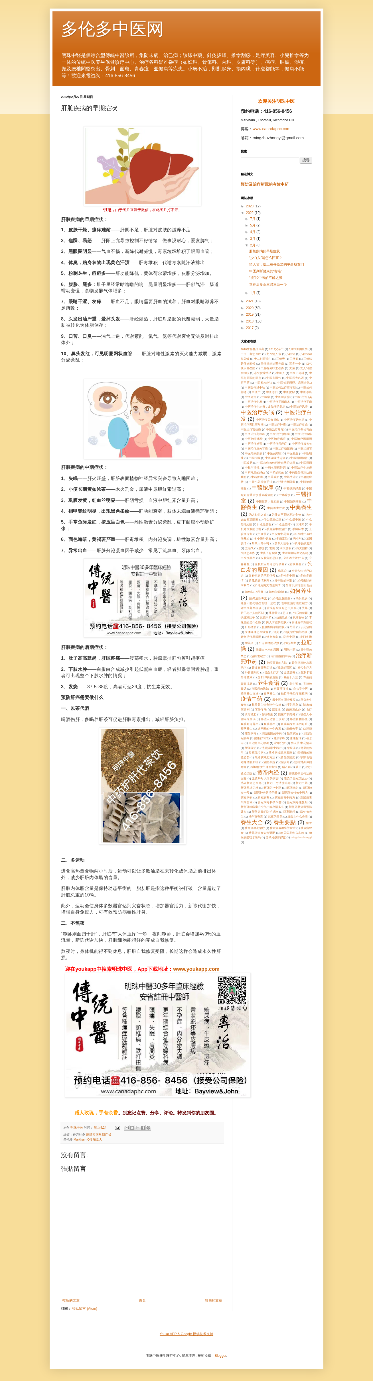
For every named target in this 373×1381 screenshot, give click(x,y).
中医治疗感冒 (253, 443)
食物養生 (267, 714)
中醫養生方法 (276, 508)
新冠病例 (246, 797)
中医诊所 (306, 392)
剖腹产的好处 (286, 714)
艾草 (305, 608)
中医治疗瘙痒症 (277, 443)
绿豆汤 (291, 747)
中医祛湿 (254, 457)
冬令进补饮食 (262, 538)
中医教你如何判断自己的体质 (276, 462)
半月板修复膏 (303, 543)
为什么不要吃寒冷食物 (286, 514)
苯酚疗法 (261, 709)
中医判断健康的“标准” (265, 271)
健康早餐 (279, 738)
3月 (253, 239)
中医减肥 (246, 462)
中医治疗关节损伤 (267, 419)
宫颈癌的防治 (260, 688)
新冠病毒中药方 (285, 797)
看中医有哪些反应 (283, 699)
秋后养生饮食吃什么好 (266, 704)
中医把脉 (289, 392)
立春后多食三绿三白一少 (268, 285)
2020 (250, 308)
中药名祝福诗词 (275, 467)
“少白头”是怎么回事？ (265, 258)
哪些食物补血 (299, 719)
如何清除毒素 (258, 598)
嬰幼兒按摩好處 (276, 837)
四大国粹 (302, 548)
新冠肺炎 (292, 787)
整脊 (309, 823)
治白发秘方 (258, 656)
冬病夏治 (282, 538)
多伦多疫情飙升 (259, 580)
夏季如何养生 (250, 724)
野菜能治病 (256, 752)
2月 (253, 245)
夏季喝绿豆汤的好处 (294, 724)
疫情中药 (252, 699)
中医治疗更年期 (294, 419)
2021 (250, 301)
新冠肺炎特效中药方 (295, 792)
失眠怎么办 (248, 553)
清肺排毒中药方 (271, 747)
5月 (253, 225)
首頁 (142, 1300)
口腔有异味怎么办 (272, 368)
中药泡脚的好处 (255, 472)
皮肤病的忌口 (269, 557)
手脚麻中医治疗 (276, 529)
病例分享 (292, 728)
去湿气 (249, 548)
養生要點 (284, 822)
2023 (250, 206)
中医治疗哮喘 (274, 429)
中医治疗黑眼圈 (301, 438)
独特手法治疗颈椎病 (294, 693)
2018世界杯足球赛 (252, 349)
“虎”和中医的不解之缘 (265, 278)
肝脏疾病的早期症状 (264, 251)
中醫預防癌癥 (293, 501)
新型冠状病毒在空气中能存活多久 (262, 806)
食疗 (309, 709)
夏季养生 (270, 724)
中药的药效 (277, 472)
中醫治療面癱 (286, 481)
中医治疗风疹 (299, 406)
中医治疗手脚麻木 (278, 401)
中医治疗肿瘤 (277, 424)
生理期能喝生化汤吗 (295, 553)
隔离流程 (289, 811)
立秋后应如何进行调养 (269, 564)
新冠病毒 (263, 797)
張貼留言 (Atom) (84, 1309)
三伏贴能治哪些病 (272, 363)
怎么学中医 (300, 688)
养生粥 (293, 683)
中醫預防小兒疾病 (267, 501)
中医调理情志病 (275, 457)
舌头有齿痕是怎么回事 (282, 608)
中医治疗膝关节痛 (256, 448)
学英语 (249, 643)
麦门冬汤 (306, 636)
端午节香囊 (256, 816)
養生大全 (252, 822)
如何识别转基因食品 (299, 585)
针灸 (276, 632)
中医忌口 (272, 392)
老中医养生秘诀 (251, 608)
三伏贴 (294, 358)
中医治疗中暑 (253, 401)
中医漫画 (306, 462)
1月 (253, 293)
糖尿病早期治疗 (255, 828)
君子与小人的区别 (252, 612)
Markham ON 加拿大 (88, 1139)
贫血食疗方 (271, 672)
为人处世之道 (258, 514)
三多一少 (295, 363)
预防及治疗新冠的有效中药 (265, 184)
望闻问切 (251, 747)
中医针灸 (251, 397)
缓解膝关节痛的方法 (264, 767)
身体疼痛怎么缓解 (256, 632)
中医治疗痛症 (277, 438)
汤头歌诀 (302, 598)
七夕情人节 (273, 354)
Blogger (220, 1356)
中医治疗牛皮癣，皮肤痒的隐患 (265, 406)
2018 (250, 321)
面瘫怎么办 (293, 709)
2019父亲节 (276, 349)
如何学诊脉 (276, 591)
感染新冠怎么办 (251, 783)
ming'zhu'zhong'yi (301, 837)
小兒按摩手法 (262, 373)
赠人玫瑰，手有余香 (96, 1113)
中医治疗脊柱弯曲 (300, 429)
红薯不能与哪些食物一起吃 (258, 603)
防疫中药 (289, 636)
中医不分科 (297, 373)
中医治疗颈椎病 (280, 434)
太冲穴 (300, 524)
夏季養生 (246, 728)
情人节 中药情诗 (301, 743)
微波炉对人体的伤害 (265, 778)
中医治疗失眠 (257, 412)
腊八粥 (286, 767)
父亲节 (262, 534)
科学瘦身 (292, 704)
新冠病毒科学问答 (270, 802)
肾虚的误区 (284, 667)
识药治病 (306, 627)
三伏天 (280, 358)
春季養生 (270, 693)
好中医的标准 (283, 580)
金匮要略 (289, 672)
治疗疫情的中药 (281, 656)
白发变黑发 (248, 557)
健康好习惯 (261, 738)
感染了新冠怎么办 (296, 778)
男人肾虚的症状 (276, 622)
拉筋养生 (290, 643)
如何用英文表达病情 (267, 585)
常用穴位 (280, 743)
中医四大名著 (295, 377)
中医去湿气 (273, 377)
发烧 (272, 548)
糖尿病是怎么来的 (292, 832)
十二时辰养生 (262, 358)
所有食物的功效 (269, 643)
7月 (253, 219)
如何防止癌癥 (254, 591)
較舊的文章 (213, 1300)
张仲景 (273, 612)
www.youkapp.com (196, 969)
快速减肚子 (248, 617)
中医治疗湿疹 (303, 434)
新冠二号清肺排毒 (279, 783)
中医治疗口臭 (303, 397)
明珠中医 (290, 649)
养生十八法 (290, 677)
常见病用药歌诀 (259, 743)
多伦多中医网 (112, 28)
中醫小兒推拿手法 (260, 481)
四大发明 (285, 548)
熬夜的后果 (275, 816)
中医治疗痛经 (254, 438)
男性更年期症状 (302, 622)
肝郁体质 (251, 627)
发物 (261, 548)
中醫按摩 (262, 488)
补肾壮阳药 (252, 672)
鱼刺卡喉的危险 (268, 677)
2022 (250, 213)
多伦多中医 (287, 575)
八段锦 (290, 354)
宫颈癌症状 (281, 688)
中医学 (265, 397)
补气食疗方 (304, 667)
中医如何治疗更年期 (283, 387)
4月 (253, 232)
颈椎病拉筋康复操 (280, 752)
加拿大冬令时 (260, 543)
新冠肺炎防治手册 (265, 792)
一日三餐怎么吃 (251, 354)
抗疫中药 (265, 617)
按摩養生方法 (250, 693)
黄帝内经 (268, 773)
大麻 (292, 368)
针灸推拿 (272, 636)
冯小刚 (297, 538)
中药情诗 (289, 477)
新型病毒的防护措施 (265, 811)
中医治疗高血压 (255, 434)
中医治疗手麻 (303, 401)
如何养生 (301, 591)
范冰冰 (276, 709)
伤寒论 (282, 570)
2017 (250, 328)
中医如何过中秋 (255, 387)
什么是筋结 (283, 524)
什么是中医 (293, 519)
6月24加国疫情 (298, 349)
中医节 (256, 392)
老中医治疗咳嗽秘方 (294, 603)
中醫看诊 (285, 495)
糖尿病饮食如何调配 (262, 832)
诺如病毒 (251, 733)
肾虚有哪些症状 (262, 667)
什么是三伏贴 (272, 519)
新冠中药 (302, 783)
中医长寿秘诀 (263, 382)
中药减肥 (273, 477)
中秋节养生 (252, 467)
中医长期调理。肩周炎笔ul (294, 382)
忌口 (285, 612)
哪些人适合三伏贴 (273, 719)
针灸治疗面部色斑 (296, 632)
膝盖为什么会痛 (297, 816)
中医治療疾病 (253, 453)
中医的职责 (274, 453)
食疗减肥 (251, 714)
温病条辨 (269, 762)
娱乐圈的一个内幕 (269, 728)
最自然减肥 (287, 757)
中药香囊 (257, 477)
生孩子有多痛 (268, 553)
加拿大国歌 (282, 543)
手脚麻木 (298, 529)
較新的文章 (71, 1300)
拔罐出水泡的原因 (267, 649)
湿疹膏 (284, 762)
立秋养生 (295, 564)
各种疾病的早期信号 (262, 575)
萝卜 (298, 767)
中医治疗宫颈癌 (251, 429)
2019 (250, 314)
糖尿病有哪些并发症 (283, 828)
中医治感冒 (305, 448)
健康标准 (295, 738)
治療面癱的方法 (277, 662)
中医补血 (293, 453)
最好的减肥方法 (265, 757)
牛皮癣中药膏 (280, 534)
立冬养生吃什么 (293, 557)
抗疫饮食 (282, 617)
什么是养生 (264, 524)
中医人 (280, 373)
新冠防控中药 (272, 787)
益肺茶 (307, 728)
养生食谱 (268, 683)
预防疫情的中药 (271, 733)
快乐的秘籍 (300, 612)
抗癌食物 (298, 617)
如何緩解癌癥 (281, 598)
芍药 (292, 627)
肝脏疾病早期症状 (98, 1134)
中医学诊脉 (282, 397)
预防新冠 (293, 733)
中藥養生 (301, 507)
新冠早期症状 (249, 787)
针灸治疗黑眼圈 (251, 636)
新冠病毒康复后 (297, 802)
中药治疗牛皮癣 (301, 467)
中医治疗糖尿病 (283, 448)
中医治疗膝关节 (302, 443)
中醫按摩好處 (292, 488)
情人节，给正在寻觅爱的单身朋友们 (276, 264)
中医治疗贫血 (299, 424)
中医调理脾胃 (299, 457)
